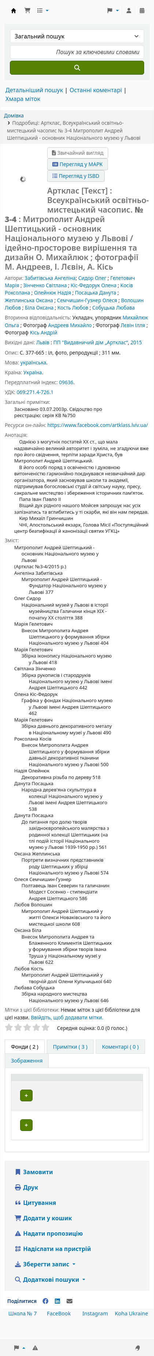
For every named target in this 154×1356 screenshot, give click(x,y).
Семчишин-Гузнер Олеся (87, 300)
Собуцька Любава (113, 307)
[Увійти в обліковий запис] (129, 11)
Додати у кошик (43, 1234)
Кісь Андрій (43, 332)
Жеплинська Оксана (29, 300)
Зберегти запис (42, 1280)
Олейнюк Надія (52, 292)
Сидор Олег (92, 277)
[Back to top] (132, 1333)
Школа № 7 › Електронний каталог (13, 10)
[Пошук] (77, 68)
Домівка (14, 115)
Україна (32, 372)
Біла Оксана (39, 307)
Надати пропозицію (48, 1250)
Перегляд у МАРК (77, 164)
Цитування (35, 1219)
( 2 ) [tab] (24, 1046)
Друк (26, 1203)
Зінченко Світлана (45, 285)
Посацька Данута (95, 292)
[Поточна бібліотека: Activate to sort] (88, 1085)
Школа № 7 (22, 1329)
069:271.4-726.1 (34, 392)
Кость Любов (72, 307)
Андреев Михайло (69, 325)
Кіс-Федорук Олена (93, 285)
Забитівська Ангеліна (50, 277)
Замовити (33, 1188)
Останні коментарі (96, 90)
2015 (136, 342)
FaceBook (59, 1329)
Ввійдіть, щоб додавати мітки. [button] (67, 1017)
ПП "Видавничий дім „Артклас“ (90, 342)
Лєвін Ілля (133, 325)
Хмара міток (22, 99)
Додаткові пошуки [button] (47, 1296)
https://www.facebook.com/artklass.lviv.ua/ (97, 425)
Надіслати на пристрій (52, 1265)
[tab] (70, 1047)
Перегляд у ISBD (75, 175)
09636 (66, 382)
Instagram (95, 1329)
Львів (42, 342)
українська (33, 362)
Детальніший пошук (34, 90)
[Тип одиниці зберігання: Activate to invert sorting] (37, 1085)
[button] (27, 11)
